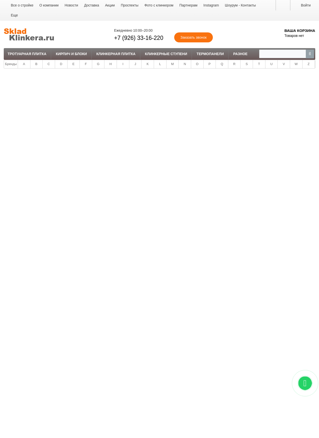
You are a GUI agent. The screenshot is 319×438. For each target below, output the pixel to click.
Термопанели (210, 54)
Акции (110, 5)
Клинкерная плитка (116, 54)
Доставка (91, 5)
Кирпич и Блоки (71, 54)
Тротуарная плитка (26, 54)
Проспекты (130, 5)
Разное (240, 54)
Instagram (211, 5)
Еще (14, 15)
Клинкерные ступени (166, 54)
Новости (71, 5)
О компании (49, 5)
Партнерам (188, 5)
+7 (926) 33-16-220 (138, 38)
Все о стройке (22, 5)
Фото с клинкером (158, 5)
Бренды (11, 64)
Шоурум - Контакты (240, 5)
